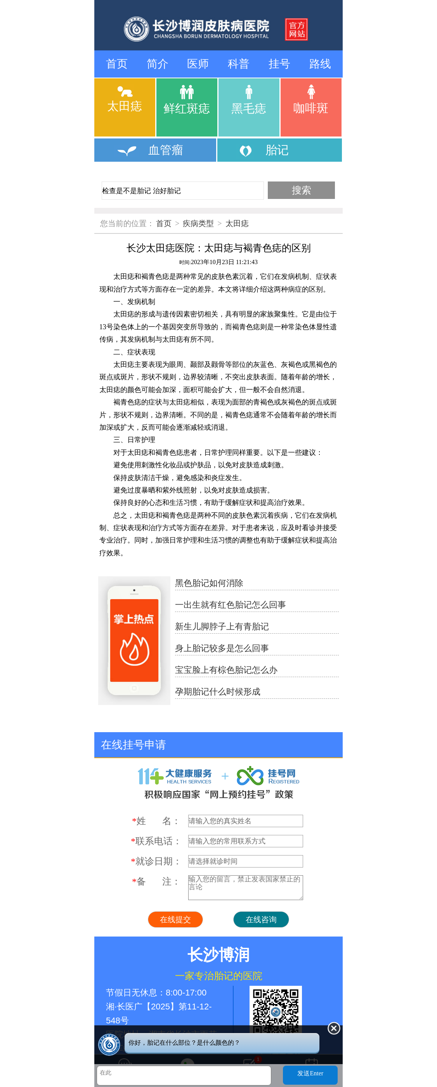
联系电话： (156, 841)
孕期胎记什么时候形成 (217, 691)
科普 (239, 64)
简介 (157, 64)
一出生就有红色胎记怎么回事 (230, 605)
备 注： (156, 881)
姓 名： (156, 821)
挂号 (279, 64)
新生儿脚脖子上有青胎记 (222, 626)
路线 (320, 64)
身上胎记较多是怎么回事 (222, 648)
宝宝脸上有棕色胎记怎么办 (226, 670)
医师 (198, 64)
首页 (117, 64)
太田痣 (237, 223)
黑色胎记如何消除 (209, 583)
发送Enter (310, 1073)
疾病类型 (198, 223)
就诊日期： (156, 861)
